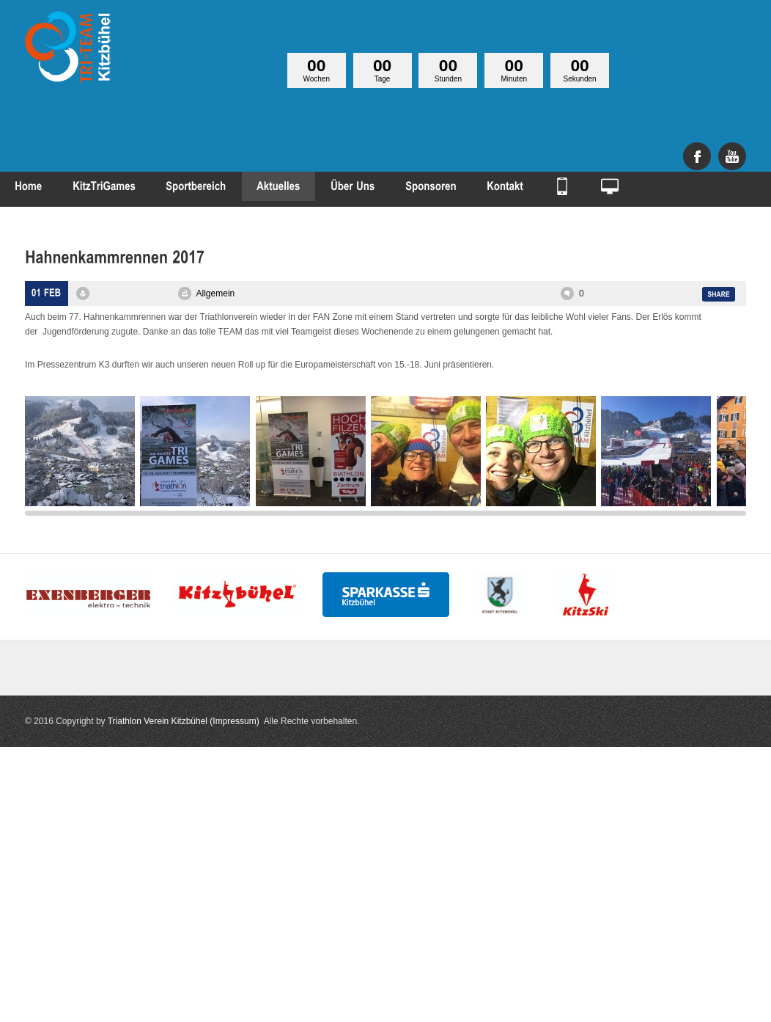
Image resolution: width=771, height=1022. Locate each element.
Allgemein (215, 293)
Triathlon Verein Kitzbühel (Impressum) (183, 721)
